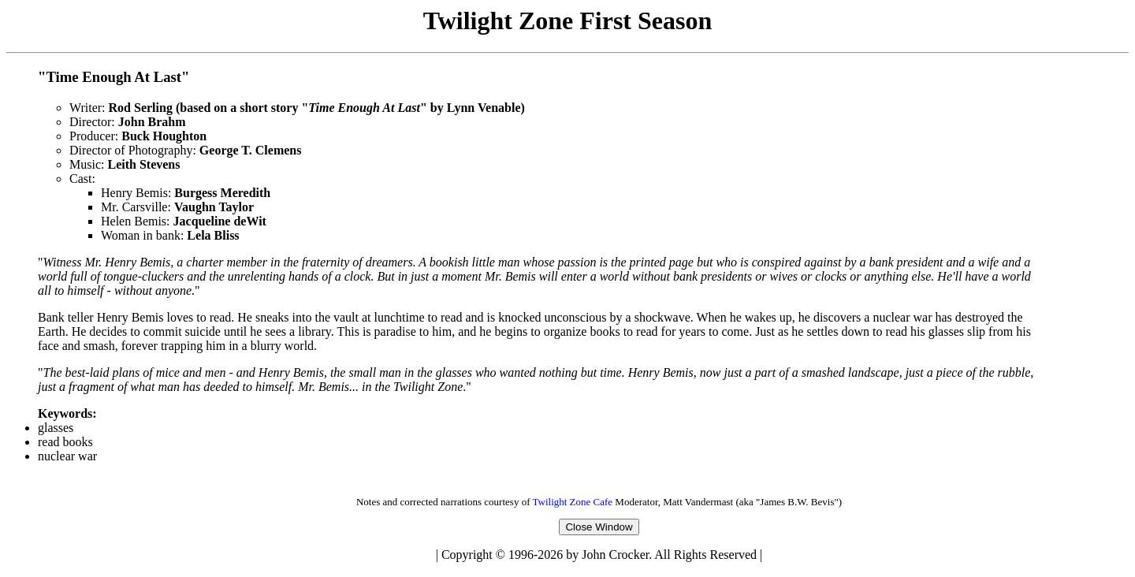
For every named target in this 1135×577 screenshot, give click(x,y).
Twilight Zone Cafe (572, 504)
